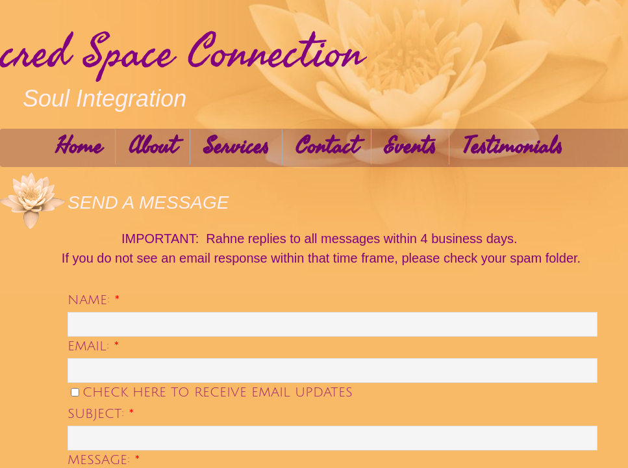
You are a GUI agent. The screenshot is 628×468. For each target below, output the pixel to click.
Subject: (101, 414)
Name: (94, 300)
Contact (326, 146)
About (153, 146)
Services (236, 146)
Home (78, 146)
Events (410, 146)
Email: (93, 346)
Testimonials (512, 146)
